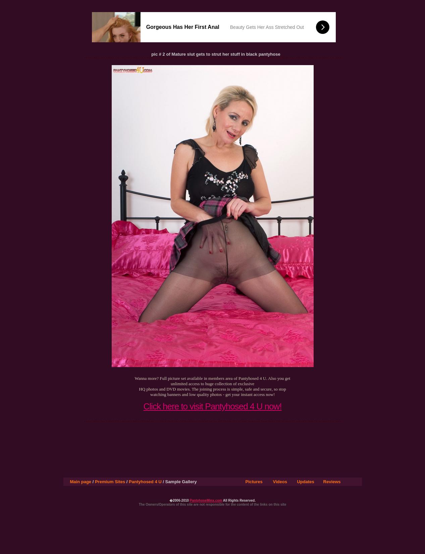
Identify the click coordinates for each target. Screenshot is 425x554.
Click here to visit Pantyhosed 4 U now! (213, 406)
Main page (81, 481)
